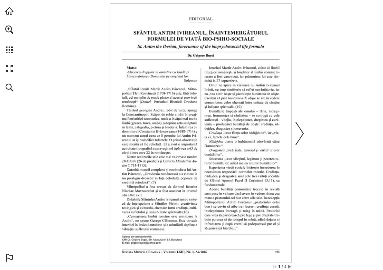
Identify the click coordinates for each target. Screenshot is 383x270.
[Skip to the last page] (289, 266)
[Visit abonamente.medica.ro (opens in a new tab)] (9, 11)
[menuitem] (9, 39)
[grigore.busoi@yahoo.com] (146, 243)
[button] (9, 29)
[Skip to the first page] (274, 266)
